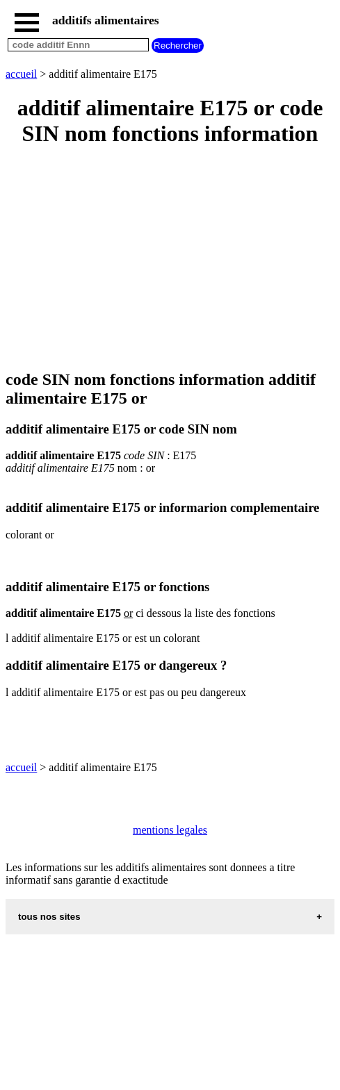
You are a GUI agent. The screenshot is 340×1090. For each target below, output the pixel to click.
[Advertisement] (170, 259)
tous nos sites (49, 916)
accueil (21, 74)
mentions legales (170, 830)
